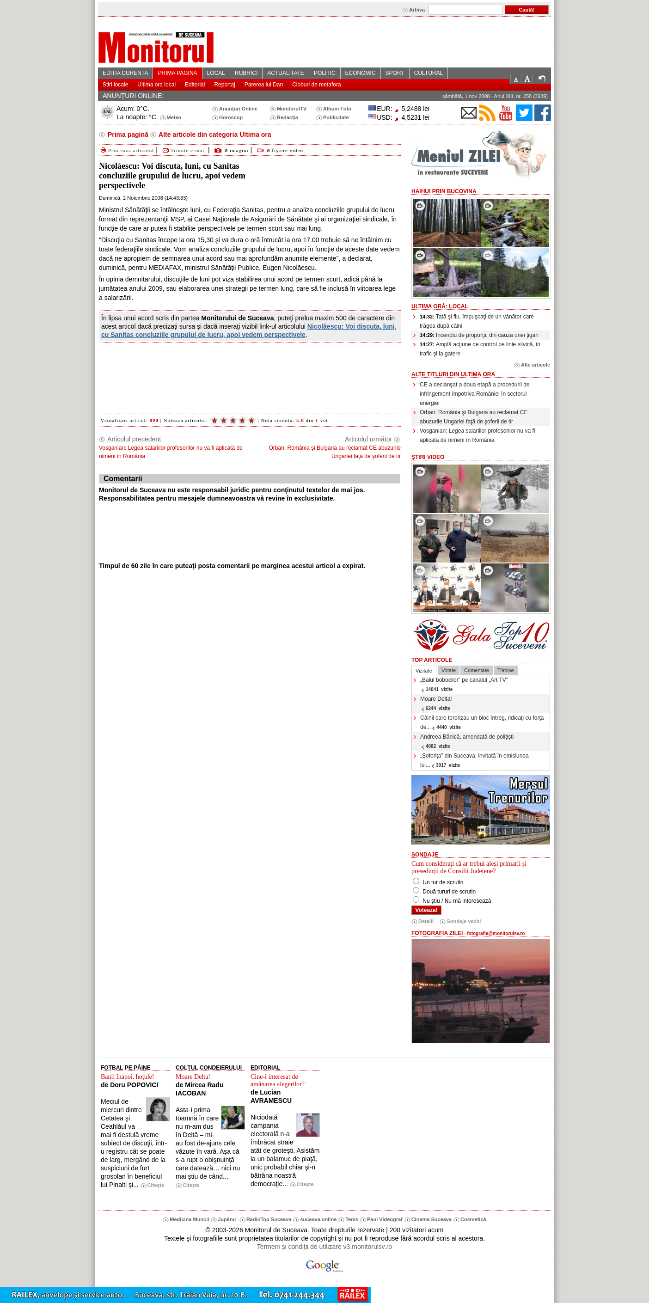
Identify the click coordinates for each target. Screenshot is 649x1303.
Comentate (476, 670)
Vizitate (424, 670)
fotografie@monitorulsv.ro (496, 933)
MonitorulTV (291, 108)
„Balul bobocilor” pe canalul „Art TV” (464, 684)
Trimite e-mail (183, 150)
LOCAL (216, 73)
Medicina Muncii (189, 1219)
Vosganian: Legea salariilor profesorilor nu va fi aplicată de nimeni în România (477, 435)
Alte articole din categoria (214, 134)
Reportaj (224, 84)
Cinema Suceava (431, 1219)
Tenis (351, 1219)
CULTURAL (428, 73)
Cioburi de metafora (316, 84)
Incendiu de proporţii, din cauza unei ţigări (479, 335)
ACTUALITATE (285, 73)
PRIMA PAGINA (177, 73)
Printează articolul (126, 150)
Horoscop (231, 117)
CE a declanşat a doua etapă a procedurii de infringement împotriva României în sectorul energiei (475, 393)
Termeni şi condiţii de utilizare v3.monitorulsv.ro (324, 1246)
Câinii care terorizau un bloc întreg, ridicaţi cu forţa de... (482, 722)
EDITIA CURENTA (125, 73)
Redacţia (287, 117)
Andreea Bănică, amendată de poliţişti (467, 741)
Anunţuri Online (238, 108)
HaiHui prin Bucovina (444, 191)
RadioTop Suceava (269, 1219)
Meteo (174, 117)
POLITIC (325, 73)
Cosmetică (473, 1219)
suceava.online (318, 1219)
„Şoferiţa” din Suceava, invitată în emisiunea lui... (474, 760)
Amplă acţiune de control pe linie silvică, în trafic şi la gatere (480, 349)
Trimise (505, 670)
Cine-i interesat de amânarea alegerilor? (278, 1080)
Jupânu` (228, 1219)
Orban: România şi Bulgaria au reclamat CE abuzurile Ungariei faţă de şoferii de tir (473, 417)
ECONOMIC (360, 73)
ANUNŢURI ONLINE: (133, 95)
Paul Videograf (385, 1219)
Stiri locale (115, 84)
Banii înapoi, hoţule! (127, 1076)
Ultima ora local (156, 84)
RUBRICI (246, 73)
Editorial (195, 84)
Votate (448, 670)
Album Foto (337, 108)
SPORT (395, 73)
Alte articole (535, 364)
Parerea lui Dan (264, 84)
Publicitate (336, 117)
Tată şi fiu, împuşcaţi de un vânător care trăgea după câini (477, 321)
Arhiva (417, 9)
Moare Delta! (436, 703)
